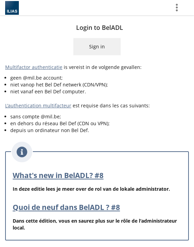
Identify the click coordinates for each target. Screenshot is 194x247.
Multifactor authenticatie (33, 67)
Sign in (97, 46)
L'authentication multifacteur (38, 105)
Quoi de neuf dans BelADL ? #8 (66, 207)
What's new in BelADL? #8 (58, 175)
